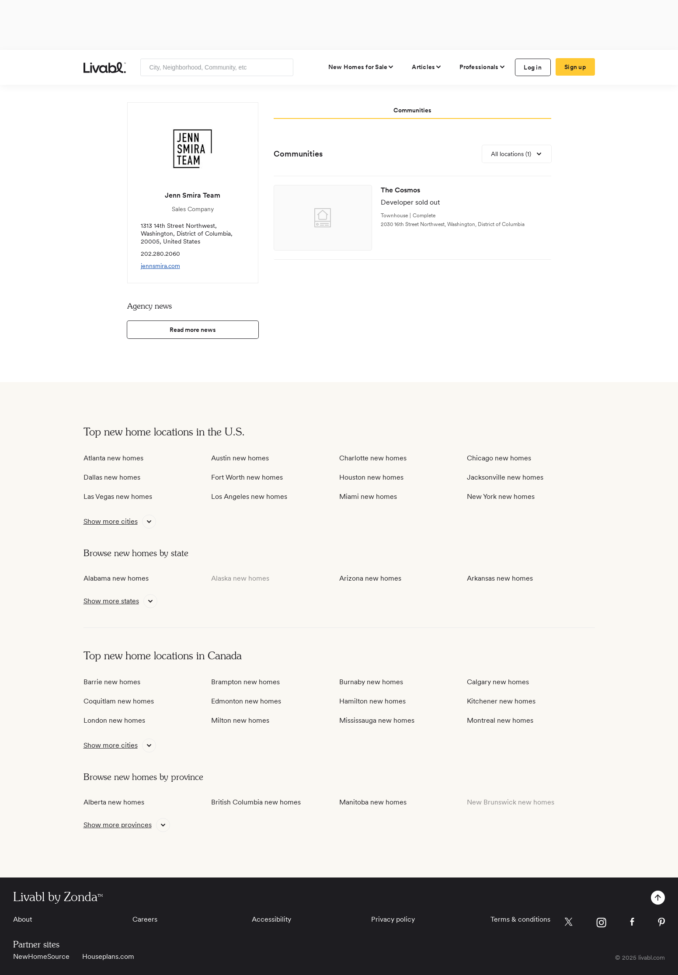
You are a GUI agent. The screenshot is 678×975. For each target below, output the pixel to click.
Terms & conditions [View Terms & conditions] (520, 919)
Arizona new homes (370, 578)
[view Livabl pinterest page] (661, 924)
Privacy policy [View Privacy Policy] (393, 919)
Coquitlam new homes (118, 701)
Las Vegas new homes (117, 496)
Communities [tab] (412, 110)
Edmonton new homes (246, 701)
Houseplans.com (108, 956)
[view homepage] (104, 67)
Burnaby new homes (371, 682)
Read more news (193, 329)
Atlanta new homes (113, 458)
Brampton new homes (245, 682)
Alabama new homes (116, 578)
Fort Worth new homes (247, 477)
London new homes (114, 720)
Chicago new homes (499, 458)
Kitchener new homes (501, 701)
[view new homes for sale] (361, 67)
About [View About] (22, 919)
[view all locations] (516, 154)
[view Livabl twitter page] (568, 923)
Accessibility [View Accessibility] (271, 919)
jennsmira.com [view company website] (160, 265)
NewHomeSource (41, 956)
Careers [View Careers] (144, 919)
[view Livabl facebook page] (632, 923)
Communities (298, 153)
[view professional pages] (482, 67)
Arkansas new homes (500, 578)
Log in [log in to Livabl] (533, 67)
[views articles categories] (427, 67)
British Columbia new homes (256, 802)
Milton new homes (240, 720)
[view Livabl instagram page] (601, 924)
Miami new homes (368, 496)
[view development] (412, 218)
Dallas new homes (111, 477)
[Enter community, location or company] (216, 67)
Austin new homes (240, 458)
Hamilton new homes (372, 701)
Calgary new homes (498, 682)
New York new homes (501, 496)
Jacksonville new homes (505, 477)
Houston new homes (371, 477)
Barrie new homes (111, 682)
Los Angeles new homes (249, 496)
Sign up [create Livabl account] (575, 66)
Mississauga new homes (376, 720)
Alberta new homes (113, 802)
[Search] (283, 67)
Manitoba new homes (373, 802)
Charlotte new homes (373, 458)
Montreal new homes (500, 720)
